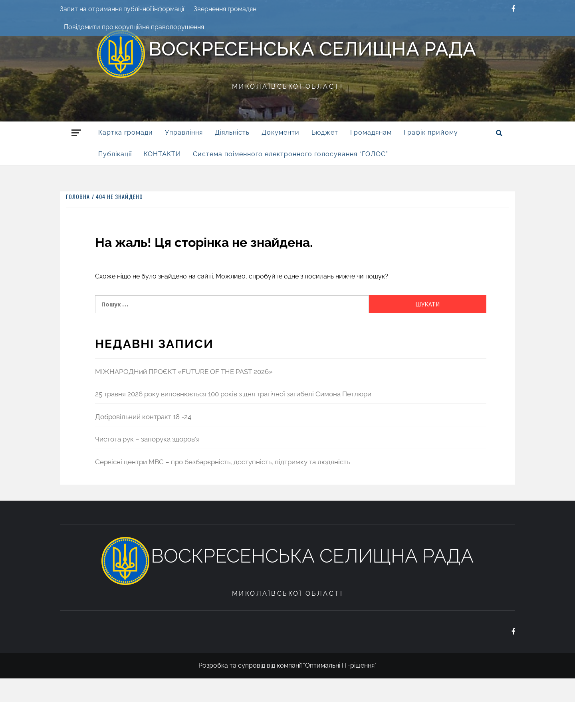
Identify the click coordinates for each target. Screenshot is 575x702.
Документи (280, 132)
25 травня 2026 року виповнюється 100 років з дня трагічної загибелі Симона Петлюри (233, 394)
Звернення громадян (225, 9)
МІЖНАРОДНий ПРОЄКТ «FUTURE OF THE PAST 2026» (184, 372)
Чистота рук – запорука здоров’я (147, 439)
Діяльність (232, 132)
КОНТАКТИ (162, 154)
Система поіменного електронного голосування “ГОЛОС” (290, 154)
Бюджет (324, 132)
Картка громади (125, 132)
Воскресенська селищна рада (312, 49)
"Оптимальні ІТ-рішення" (340, 665)
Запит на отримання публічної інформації (122, 9)
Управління (184, 132)
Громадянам (371, 132)
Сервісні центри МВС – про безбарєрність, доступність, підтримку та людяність (222, 462)
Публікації (115, 154)
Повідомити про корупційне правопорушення (134, 27)
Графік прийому (431, 132)
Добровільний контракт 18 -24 (143, 417)
